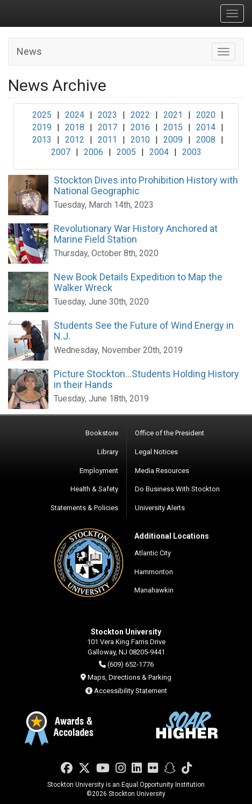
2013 (42, 140)
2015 (173, 127)
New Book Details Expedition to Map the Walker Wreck (138, 282)
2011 (107, 140)
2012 (74, 140)
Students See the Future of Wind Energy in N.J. (144, 331)
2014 (205, 127)
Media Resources (162, 471)
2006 (93, 152)
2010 (140, 140)
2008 (205, 140)
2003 (191, 152)
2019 (42, 127)
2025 (42, 115)
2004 (159, 152)
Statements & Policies (84, 508)
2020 (205, 115)
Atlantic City (152, 553)
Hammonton (153, 572)
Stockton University (59, 13)
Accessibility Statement (130, 691)
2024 (74, 115)
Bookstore (101, 433)
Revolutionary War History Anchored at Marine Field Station (136, 234)
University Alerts (160, 508)
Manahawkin (154, 590)
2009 (173, 140)
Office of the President (169, 433)
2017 (107, 127)
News (29, 51)
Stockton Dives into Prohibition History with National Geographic (146, 185)
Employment (99, 471)
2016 (140, 127)
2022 (140, 115)
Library (107, 452)
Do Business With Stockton (177, 489)
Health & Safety (94, 489)
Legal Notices (156, 452)
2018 (74, 127)
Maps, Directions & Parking (129, 677)
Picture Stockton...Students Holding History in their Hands (146, 379)
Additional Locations (171, 536)
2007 (60, 152)
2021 (173, 115)
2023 (107, 115)
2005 (126, 152)
